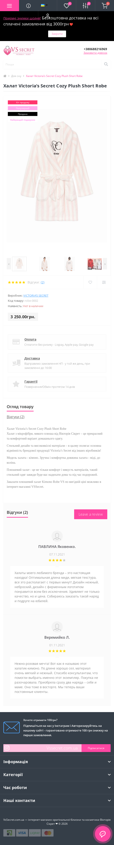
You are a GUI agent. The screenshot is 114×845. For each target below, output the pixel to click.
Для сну (16, 76)
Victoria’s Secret (35, 295)
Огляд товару (20, 406)
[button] (47, 15)
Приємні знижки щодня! (22, 18)
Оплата (30, 339)
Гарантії (30, 381)
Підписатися (96, 748)
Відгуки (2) (15, 416)
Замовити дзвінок (95, 53)
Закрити (57, 34)
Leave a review (91, 514)
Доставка (32, 358)
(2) (42, 282)
